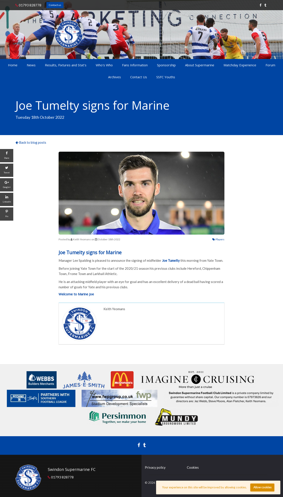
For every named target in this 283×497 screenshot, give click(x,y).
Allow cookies (262, 487)
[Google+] (6, 184)
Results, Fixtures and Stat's (65, 65)
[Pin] (6, 214)
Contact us (55, 5)
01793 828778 (28, 5)
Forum (270, 65)
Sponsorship (166, 65)
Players (218, 239)
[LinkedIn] (6, 199)
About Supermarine (199, 65)
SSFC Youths (165, 77)
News (31, 65)
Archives (114, 77)
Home (12, 65)
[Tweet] (6, 170)
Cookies (193, 467)
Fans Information (135, 65)
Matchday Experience (240, 65)
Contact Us (138, 77)
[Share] (6, 155)
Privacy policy (155, 467)
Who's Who (104, 65)
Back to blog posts (30, 142)
